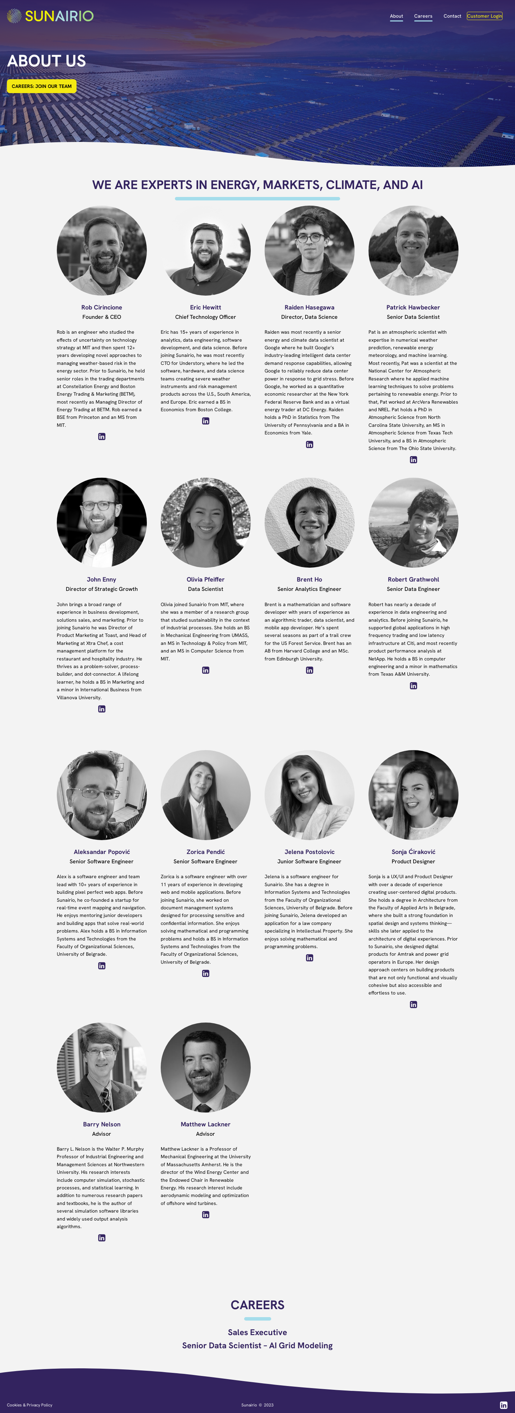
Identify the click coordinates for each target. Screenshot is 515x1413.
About (396, 16)
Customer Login (484, 16)
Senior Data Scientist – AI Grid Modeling (257, 1345)
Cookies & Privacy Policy (29, 1405)
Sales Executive (257, 1332)
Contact (452, 16)
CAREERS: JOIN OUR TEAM (42, 86)
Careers (423, 16)
